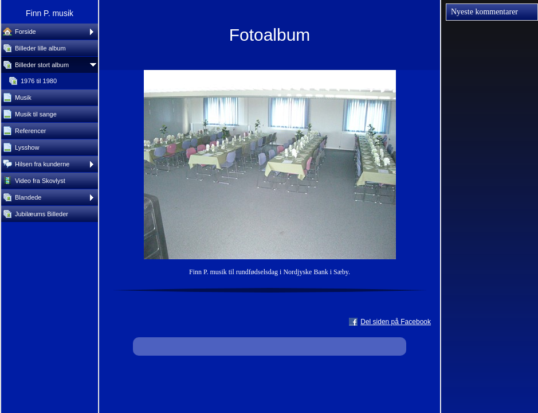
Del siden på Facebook (395, 322)
